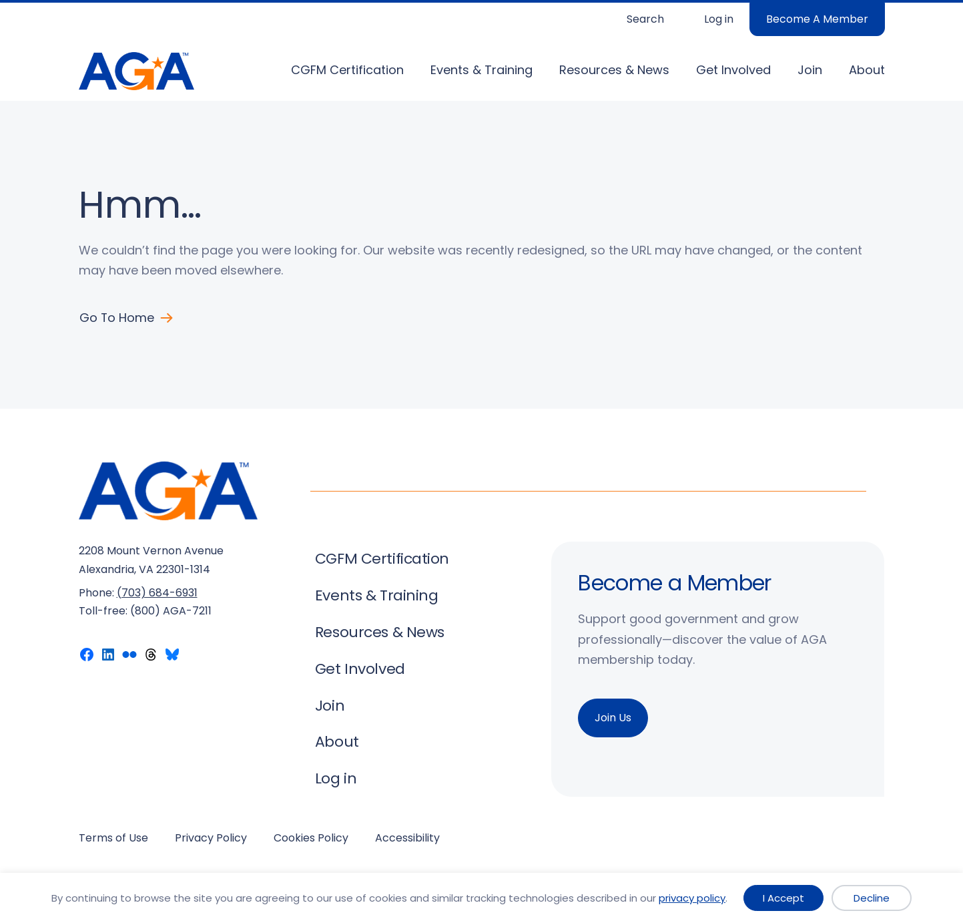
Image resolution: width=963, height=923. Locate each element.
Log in (718, 19)
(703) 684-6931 (157, 592)
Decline (872, 898)
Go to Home (117, 318)
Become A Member (817, 19)
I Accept (783, 898)
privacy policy (692, 898)
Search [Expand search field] (645, 19)
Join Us (613, 717)
